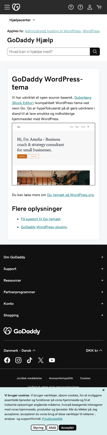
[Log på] (90, 7)
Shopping (11, 315)
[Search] (95, 52)
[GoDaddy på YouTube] (52, 362)
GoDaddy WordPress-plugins (44, 227)
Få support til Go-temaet (40, 219)
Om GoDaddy (14, 257)
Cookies (85, 378)
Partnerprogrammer (19, 292)
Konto (9, 303)
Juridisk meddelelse (29, 378)
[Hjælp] (71, 7)
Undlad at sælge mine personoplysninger (53, 386)
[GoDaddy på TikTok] (29, 362)
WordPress (91, 31)
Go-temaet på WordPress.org (70, 195)
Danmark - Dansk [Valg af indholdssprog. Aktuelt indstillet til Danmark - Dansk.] (20, 350)
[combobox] (48, 52)
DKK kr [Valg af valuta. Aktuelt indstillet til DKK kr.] (94, 350)
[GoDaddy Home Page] (22, 331)
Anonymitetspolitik (61, 378)
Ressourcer (12, 280)
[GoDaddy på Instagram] (18, 362)
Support (10, 268)
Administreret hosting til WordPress (53, 31)
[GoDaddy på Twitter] (40, 362)
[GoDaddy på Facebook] (7, 362)
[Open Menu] (5, 7)
